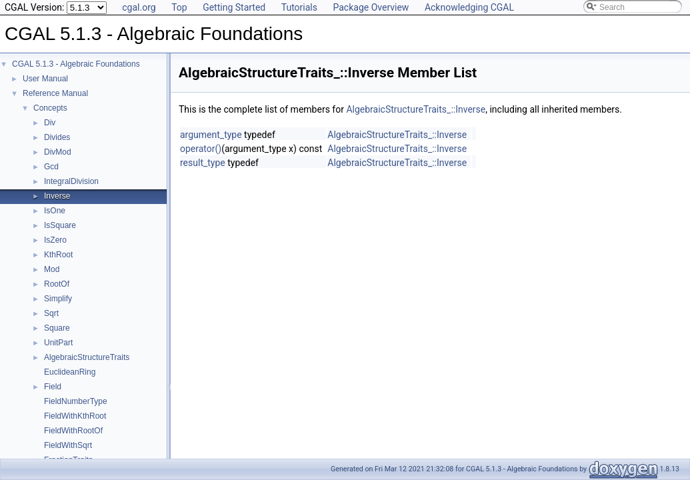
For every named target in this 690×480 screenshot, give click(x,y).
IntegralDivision (71, 181)
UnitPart (58, 342)
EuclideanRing (69, 372)
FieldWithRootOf (73, 430)
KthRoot (58, 254)
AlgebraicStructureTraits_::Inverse (415, 109)
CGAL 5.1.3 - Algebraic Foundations (76, 64)
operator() (200, 148)
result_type (202, 162)
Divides (57, 137)
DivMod (57, 152)
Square (57, 328)
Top (179, 7)
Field (52, 386)
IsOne (54, 210)
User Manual (45, 78)
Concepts (50, 108)
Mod (51, 269)
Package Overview (371, 7)
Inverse (57, 196)
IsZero (55, 240)
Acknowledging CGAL (469, 7)
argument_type (211, 134)
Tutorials (299, 7)
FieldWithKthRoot (75, 416)
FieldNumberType (75, 401)
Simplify (58, 298)
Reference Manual (55, 93)
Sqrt (51, 313)
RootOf (56, 284)
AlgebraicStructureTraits (86, 357)
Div (49, 122)
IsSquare (60, 225)
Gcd (51, 166)
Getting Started (234, 7)
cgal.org (138, 7)
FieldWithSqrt (68, 445)
